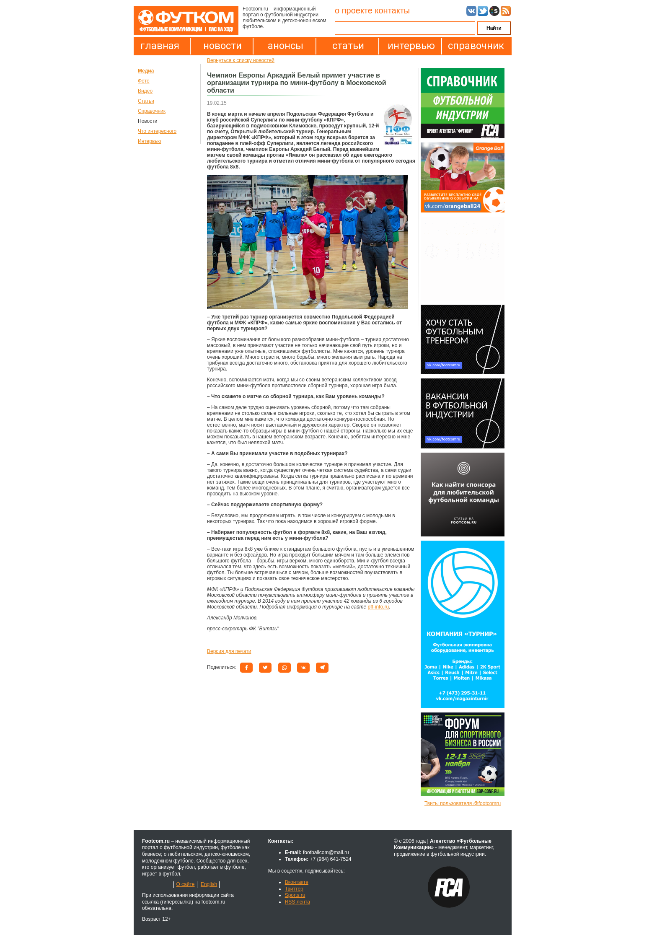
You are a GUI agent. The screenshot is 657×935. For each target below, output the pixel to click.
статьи (348, 46)
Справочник (152, 111)
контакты (392, 10)
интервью (411, 46)
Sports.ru (295, 895)
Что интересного (157, 131)
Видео (145, 91)
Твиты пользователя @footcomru (462, 803)
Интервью (149, 141)
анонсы (285, 46)
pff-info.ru (378, 607)
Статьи (146, 101)
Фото (144, 81)
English (209, 884)
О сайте (185, 884)
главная (159, 46)
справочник (474, 46)
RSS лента (297, 902)
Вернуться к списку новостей (240, 60)
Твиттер (294, 889)
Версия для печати (229, 651)
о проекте (353, 10)
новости (222, 46)
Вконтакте (296, 882)
